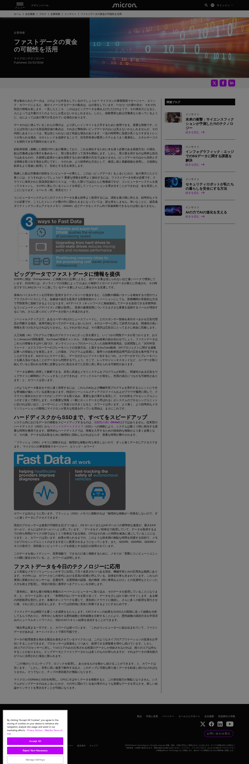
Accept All (35, 754)
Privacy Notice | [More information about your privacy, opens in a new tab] (35, 743)
